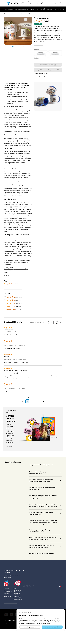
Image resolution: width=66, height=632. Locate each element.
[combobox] (33, 3)
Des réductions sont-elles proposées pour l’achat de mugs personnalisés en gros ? (43, 542)
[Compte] (55, 3)
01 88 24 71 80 (7, 624)
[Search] (42, 326)
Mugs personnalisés (25, 13)
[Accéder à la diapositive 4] (19, 47)
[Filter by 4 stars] (5, 304)
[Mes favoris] (51, 3)
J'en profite (58, 9)
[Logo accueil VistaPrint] (16, 3)
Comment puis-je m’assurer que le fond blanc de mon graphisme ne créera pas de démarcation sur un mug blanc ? (43, 500)
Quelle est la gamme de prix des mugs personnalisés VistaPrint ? (39, 534)
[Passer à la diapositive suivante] (64, 9)
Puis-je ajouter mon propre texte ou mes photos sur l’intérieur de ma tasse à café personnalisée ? (43, 509)
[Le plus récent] (58, 326)
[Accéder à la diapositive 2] (15, 47)
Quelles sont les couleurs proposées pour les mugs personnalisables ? (41, 476)
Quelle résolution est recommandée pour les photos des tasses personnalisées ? (41, 550)
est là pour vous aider (14, 579)
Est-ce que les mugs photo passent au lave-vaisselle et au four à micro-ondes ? (41, 468)
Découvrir (10, 450)
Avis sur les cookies (46, 623)
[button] (22, 405)
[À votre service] (42, 3)
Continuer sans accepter (25, 612)
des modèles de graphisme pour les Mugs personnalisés (16, 273)
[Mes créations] (47, 3)
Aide (43, 574)
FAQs (6, 279)
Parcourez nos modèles (48, 69)
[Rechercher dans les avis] (35, 326)
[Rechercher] (37, 3)
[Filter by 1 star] (5, 313)
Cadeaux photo (14, 13)
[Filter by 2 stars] (5, 310)
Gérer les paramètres (30, 627)
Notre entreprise (43, 580)
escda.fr (6, 601)
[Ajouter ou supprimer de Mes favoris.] (25, 19)
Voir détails (40, 38)
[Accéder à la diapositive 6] (23, 47)
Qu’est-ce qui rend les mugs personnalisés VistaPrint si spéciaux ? (41, 517)
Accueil (6, 13)
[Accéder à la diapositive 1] (13, 47)
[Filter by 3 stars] (5, 307)
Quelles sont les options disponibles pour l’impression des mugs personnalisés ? (41, 484)
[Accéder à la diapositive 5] (21, 47)
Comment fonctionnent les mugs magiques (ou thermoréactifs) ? (42, 492)
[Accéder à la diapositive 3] (17, 47)
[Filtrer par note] (50, 326)
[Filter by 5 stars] (5, 301)
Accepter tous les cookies (52, 627)
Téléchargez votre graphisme (48, 74)
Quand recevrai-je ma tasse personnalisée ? (41, 557)
